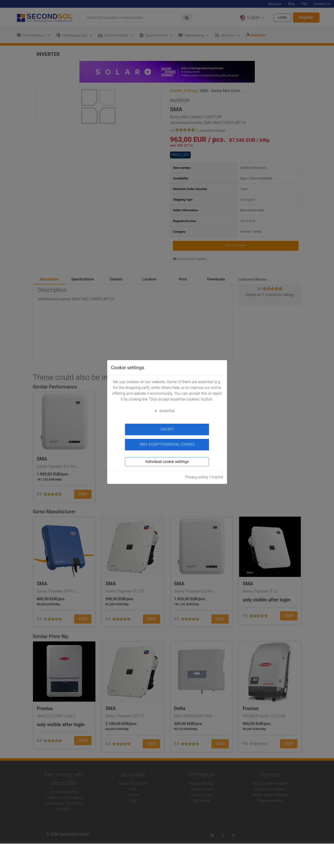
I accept (167, 429)
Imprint (217, 475)
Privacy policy (196, 475)
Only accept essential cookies (167, 442)
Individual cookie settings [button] (167, 459)
